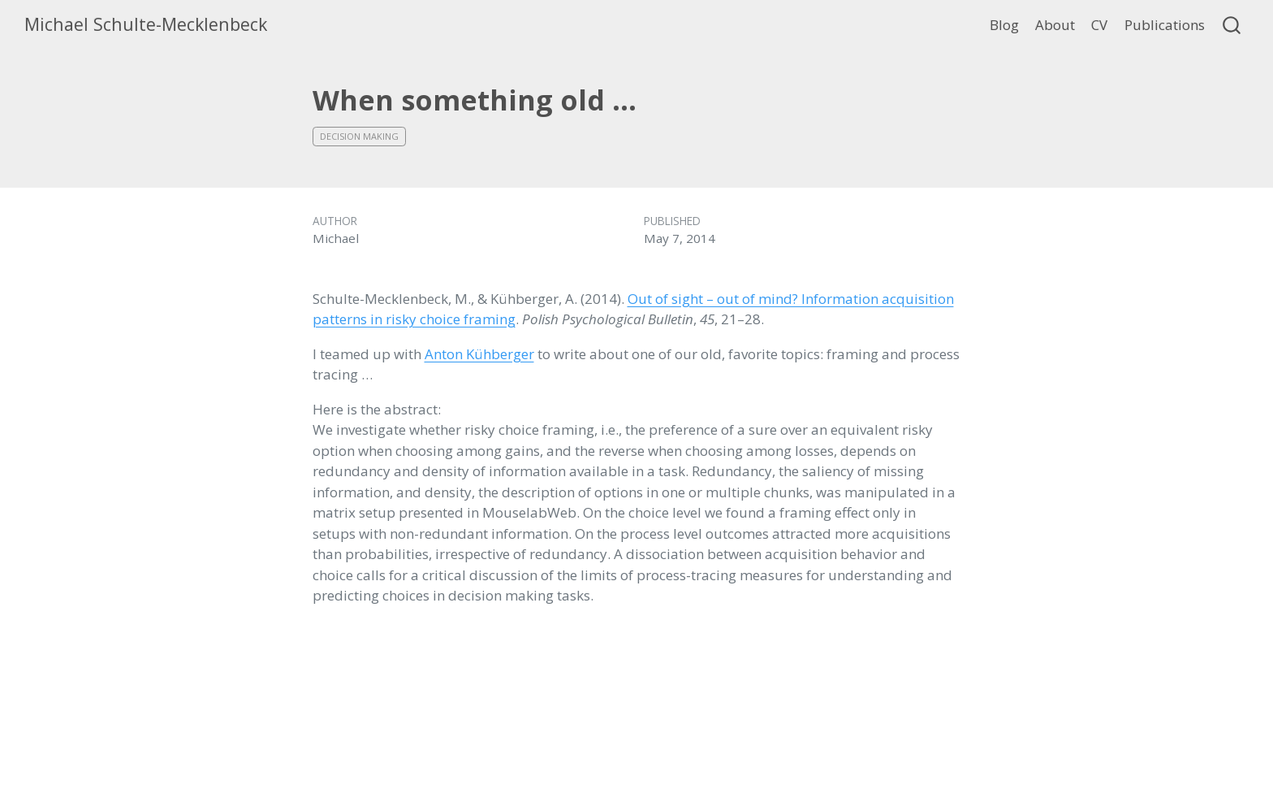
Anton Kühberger (479, 354)
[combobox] (1232, 25)
